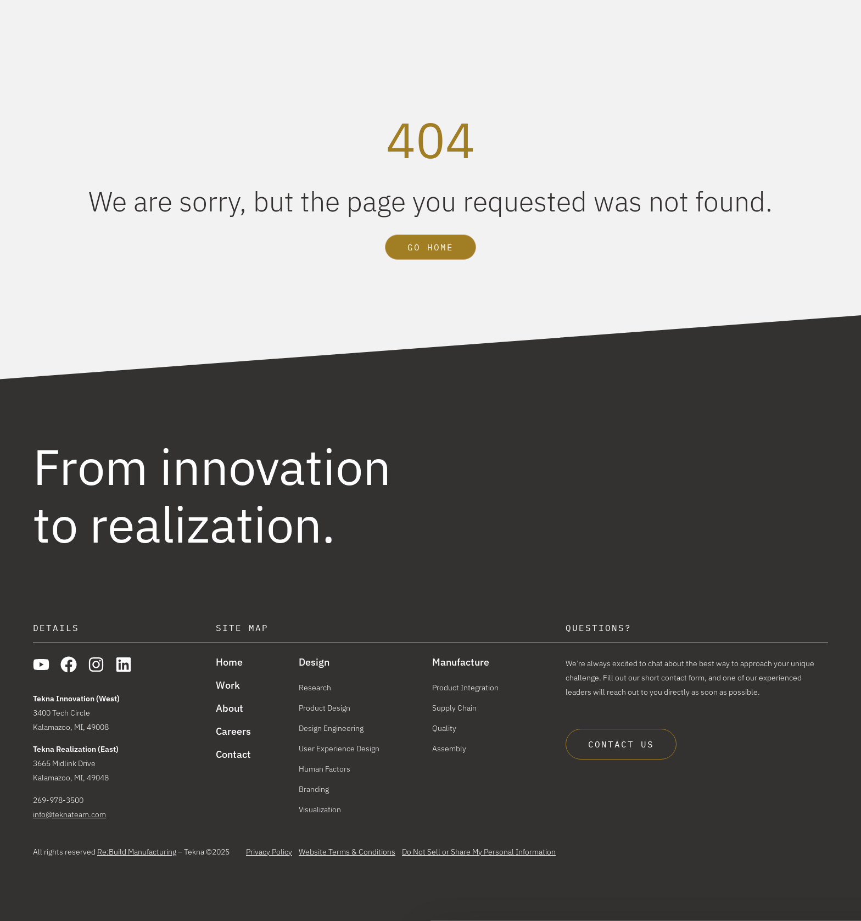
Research (315, 688)
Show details (164, 900)
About (711, 38)
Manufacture (594, 38)
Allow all (769, 857)
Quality (444, 728)
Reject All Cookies (769, 889)
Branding (314, 789)
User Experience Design (339, 748)
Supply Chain (454, 708)
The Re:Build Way (742, 9)
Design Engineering (331, 728)
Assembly (449, 748)
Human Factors (324, 769)
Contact (233, 755)
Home (229, 662)
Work (660, 38)
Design (517, 38)
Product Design (324, 708)
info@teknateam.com (69, 814)
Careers (812, 9)
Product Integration (465, 688)
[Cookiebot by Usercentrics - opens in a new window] (71, 901)
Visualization (320, 809)
